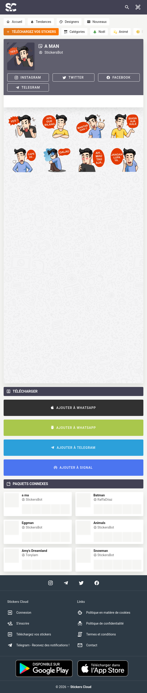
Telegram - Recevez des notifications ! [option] (38, 645)
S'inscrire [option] (18, 623)
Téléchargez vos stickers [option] (29, 634)
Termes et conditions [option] (96, 634)
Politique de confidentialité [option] (100, 623)
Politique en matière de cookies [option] (103, 612)
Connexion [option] (19, 612)
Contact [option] (87, 645)
